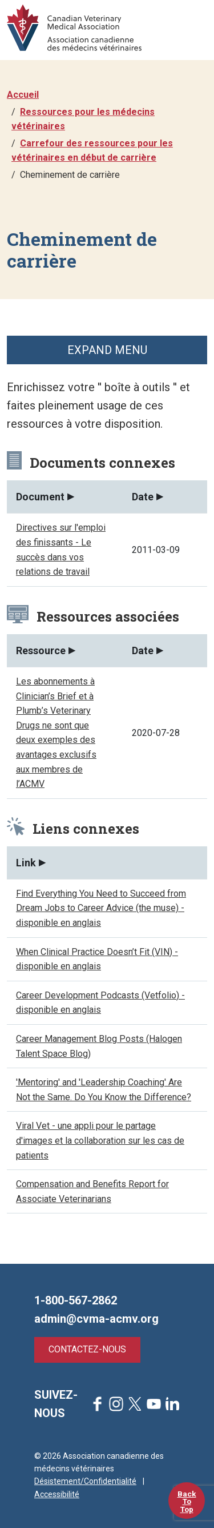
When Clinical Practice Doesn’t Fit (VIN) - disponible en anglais (97, 959)
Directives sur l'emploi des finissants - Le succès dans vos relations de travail (61, 549)
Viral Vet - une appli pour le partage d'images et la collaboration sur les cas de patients (100, 1140)
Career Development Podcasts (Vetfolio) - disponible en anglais (100, 1003)
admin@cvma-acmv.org (96, 1319)
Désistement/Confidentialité (85, 1481)
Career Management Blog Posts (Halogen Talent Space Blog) (99, 1046)
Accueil (23, 94)
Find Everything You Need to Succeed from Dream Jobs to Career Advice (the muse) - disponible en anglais (101, 908)
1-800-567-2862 (75, 1300)
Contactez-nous (87, 1349)
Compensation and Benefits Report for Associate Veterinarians (92, 1191)
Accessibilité (56, 1494)
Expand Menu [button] (107, 350)
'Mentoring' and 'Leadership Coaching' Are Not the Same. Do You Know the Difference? (103, 1090)
